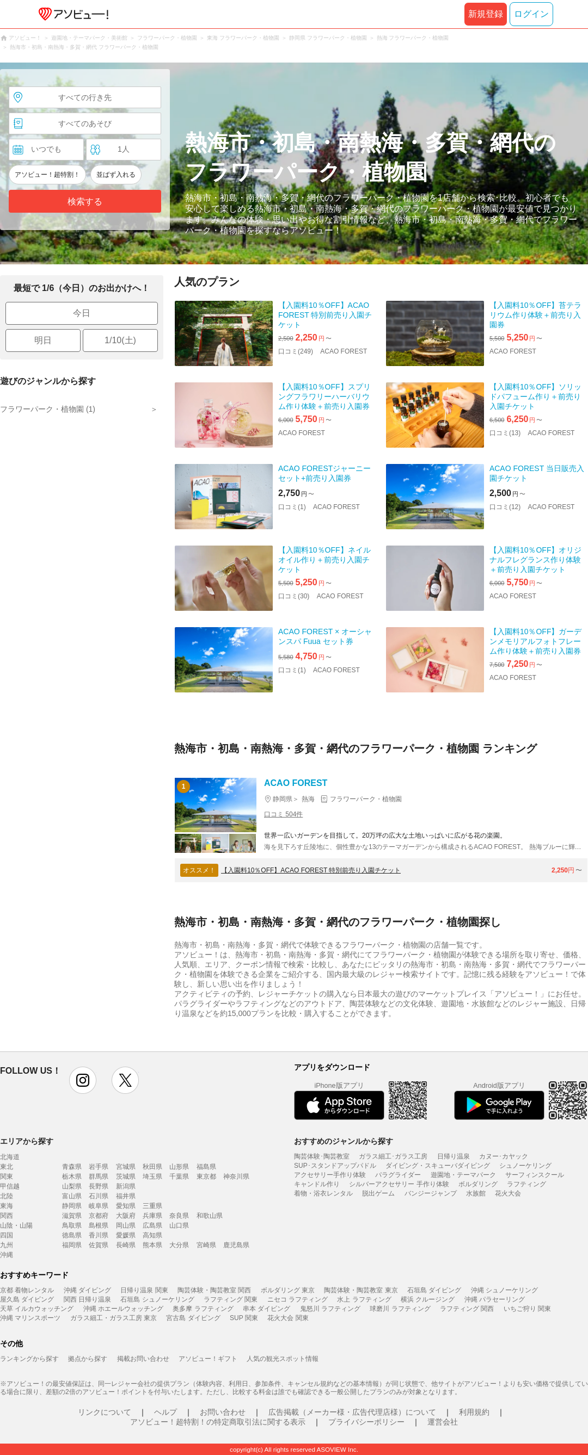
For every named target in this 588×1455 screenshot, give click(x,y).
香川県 (98, 1235)
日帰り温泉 (453, 1156)
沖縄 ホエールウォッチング (123, 1308)
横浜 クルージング (428, 1299)
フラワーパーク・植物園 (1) (47, 409)
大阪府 (126, 1215)
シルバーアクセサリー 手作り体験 (399, 1184)
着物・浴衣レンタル (323, 1193)
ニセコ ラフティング (297, 1299)
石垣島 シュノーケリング (157, 1299)
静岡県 (72, 1206)
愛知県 (126, 1206)
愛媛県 (126, 1235)
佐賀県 (98, 1245)
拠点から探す (87, 1359)
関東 (6, 1176)
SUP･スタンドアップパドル (335, 1165)
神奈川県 (236, 1176)
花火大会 (508, 1193)
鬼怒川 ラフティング (330, 1308)
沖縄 (6, 1255)
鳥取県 (72, 1225)
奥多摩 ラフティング (203, 1308)
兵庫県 (152, 1215)
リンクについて (104, 1412)
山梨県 (72, 1186)
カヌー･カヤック (503, 1156)
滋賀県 (72, 1215)
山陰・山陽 (16, 1225)
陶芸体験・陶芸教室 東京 (360, 1290)
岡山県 (126, 1225)
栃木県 (72, 1176)
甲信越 (10, 1186)
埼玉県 (152, 1176)
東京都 (206, 1176)
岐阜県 (98, 1206)
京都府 (98, 1215)
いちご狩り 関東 (527, 1308)
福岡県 (72, 1245)
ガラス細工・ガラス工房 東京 (113, 1318)
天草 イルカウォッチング (37, 1308)
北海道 (10, 1157)
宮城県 (126, 1167)
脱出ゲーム (378, 1193)
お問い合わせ (223, 1412)
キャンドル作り (317, 1184)
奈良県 (179, 1215)
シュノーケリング (525, 1165)
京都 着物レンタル (27, 1290)
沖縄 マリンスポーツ (30, 1318)
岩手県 (98, 1167)
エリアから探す (26, 1141)
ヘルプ (165, 1412)
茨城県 (126, 1176)
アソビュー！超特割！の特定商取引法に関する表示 (217, 1421)
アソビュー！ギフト (208, 1359)
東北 (6, 1167)
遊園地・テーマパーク (463, 1175)
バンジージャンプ (431, 1193)
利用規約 (474, 1412)
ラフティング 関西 (467, 1308)
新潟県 (126, 1186)
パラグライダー (398, 1175)
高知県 (152, 1235)
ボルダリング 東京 (288, 1290)
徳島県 (72, 1235)
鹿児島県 (236, 1245)
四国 (6, 1235)
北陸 (6, 1196)
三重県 (152, 1206)
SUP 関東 (244, 1318)
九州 (6, 1245)
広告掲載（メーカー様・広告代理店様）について (352, 1412)
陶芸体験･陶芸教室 (322, 1156)
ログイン (531, 13)
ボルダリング (478, 1184)
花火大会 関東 (287, 1318)
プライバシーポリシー (366, 1421)
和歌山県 (210, 1215)
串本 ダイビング (266, 1308)
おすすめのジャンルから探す (343, 1141)
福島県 (206, 1167)
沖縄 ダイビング (87, 1290)
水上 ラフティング (364, 1299)
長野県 (98, 1186)
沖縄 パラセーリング (494, 1299)
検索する (85, 201)
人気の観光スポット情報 (282, 1359)
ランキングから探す (29, 1359)
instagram (82, 1080)
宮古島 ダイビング (193, 1318)
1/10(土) (120, 340)
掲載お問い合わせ (143, 1359)
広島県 (152, 1225)
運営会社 (442, 1421)
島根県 (98, 1225)
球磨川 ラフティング (400, 1308)
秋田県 (152, 1167)
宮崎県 (206, 1245)
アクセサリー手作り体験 (330, 1175)
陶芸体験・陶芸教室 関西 (214, 1290)
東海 (6, 1206)
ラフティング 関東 (231, 1299)
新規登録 (485, 13)
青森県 (72, 1167)
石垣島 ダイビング (434, 1290)
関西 (6, 1215)
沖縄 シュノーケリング (504, 1290)
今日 (81, 313)
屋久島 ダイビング (27, 1299)
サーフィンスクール (534, 1175)
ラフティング (526, 1184)
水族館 (476, 1193)
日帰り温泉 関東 (144, 1290)
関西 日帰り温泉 (87, 1299)
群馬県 (98, 1176)
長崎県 (126, 1245)
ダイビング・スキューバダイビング (437, 1165)
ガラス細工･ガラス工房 (393, 1156)
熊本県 (152, 1245)
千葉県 (179, 1176)
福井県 (126, 1196)
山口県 (179, 1225)
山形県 (179, 1167)
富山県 (72, 1196)
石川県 (98, 1196)
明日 (43, 340)
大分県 (179, 1245)
